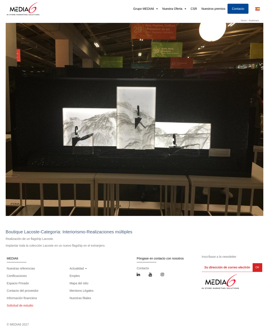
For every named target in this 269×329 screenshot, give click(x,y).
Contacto (238, 8)
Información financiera (22, 298)
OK (257, 267)
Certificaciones (17, 276)
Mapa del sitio (78, 283)
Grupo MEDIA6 (144, 8)
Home (244, 20)
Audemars (254, 20)
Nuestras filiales (80, 298)
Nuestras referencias (21, 268)
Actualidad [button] (78, 268)
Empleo (74, 276)
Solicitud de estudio (20, 305)
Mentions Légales (81, 290)
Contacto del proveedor (23, 290)
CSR (194, 8)
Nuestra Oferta (172, 8)
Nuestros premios (213, 8)
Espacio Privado (18, 283)
